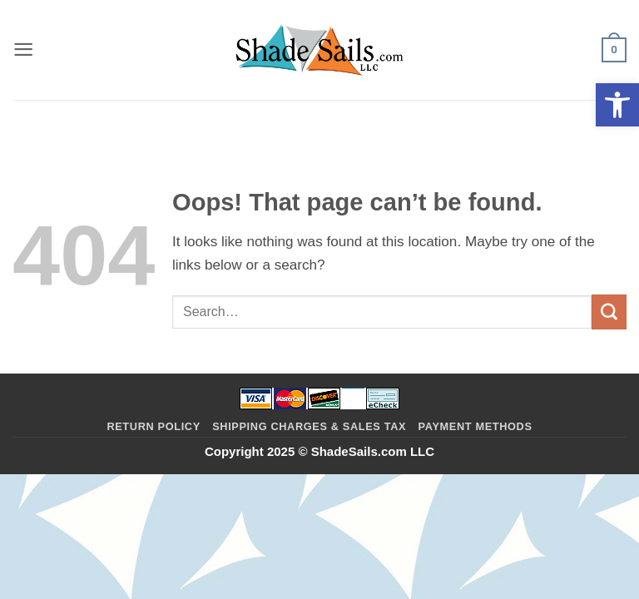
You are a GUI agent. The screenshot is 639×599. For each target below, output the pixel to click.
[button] (617, 104)
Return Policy (153, 426)
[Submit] (609, 312)
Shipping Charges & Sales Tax (309, 426)
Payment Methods (475, 426)
